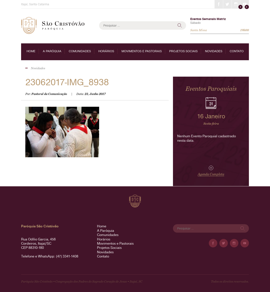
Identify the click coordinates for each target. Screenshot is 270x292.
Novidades (213, 51)
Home (31, 51)
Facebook (219, 4)
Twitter (227, 4)
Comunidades (80, 51)
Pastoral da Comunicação (49, 94)
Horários (106, 51)
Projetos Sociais (183, 51)
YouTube (244, 4)
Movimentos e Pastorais (142, 51)
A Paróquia (52, 51)
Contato (237, 51)
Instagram (236, 4)
